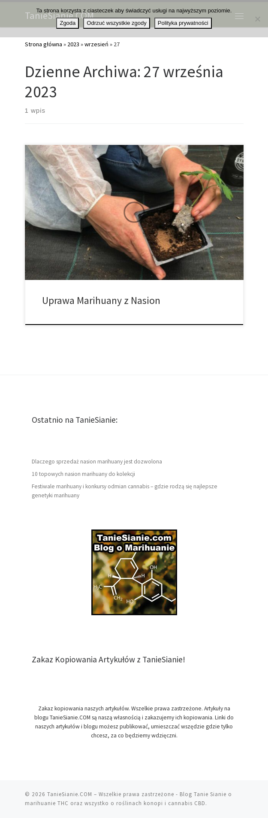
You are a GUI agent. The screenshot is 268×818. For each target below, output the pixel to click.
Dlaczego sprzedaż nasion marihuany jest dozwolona (97, 461)
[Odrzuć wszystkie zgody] (257, 19)
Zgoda (67, 23)
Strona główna (43, 44)
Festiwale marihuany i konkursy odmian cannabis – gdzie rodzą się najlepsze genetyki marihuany (124, 491)
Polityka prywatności (183, 23)
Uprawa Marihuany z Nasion (101, 300)
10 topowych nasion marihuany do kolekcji (83, 474)
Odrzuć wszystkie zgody (116, 23)
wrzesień (96, 44)
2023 (73, 44)
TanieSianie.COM (69, 794)
